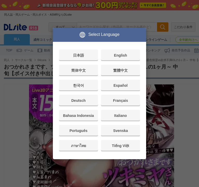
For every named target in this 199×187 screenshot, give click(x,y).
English (120, 55)
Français (120, 100)
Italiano (120, 115)
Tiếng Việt (120, 146)
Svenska (120, 131)
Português (78, 131)
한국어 (78, 85)
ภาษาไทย (78, 146)
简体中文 (78, 70)
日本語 (78, 55)
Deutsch (78, 100)
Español (120, 85)
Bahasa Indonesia (78, 115)
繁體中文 (120, 70)
